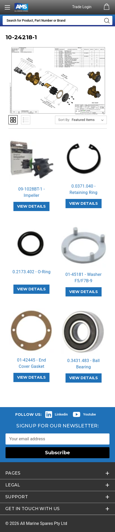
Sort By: (64, 120)
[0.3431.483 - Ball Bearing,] (83, 331)
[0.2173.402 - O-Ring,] (31, 244)
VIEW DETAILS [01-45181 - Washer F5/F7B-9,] (83, 291)
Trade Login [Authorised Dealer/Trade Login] (82, 7)
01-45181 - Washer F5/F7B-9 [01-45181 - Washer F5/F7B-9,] (83, 277)
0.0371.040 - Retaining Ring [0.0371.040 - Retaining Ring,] (83, 189)
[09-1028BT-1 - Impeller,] (31, 159)
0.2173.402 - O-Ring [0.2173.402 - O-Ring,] (32, 271)
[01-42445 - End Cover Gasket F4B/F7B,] (31, 330)
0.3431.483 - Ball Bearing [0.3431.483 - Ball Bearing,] (83, 363)
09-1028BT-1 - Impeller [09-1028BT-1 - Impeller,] (31, 192)
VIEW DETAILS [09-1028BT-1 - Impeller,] (31, 206)
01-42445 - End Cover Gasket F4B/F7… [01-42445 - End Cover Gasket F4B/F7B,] (31, 366)
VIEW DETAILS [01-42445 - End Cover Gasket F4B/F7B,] (31, 377)
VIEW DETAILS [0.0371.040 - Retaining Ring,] (83, 203)
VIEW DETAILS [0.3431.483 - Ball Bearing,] (83, 377)
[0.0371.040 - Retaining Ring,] (83, 158)
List (25, 119)
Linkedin (61, 414)
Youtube (89, 414)
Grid (13, 119)
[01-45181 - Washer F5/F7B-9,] (83, 245)
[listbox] (89, 120)
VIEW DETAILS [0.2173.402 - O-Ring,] (31, 289)
